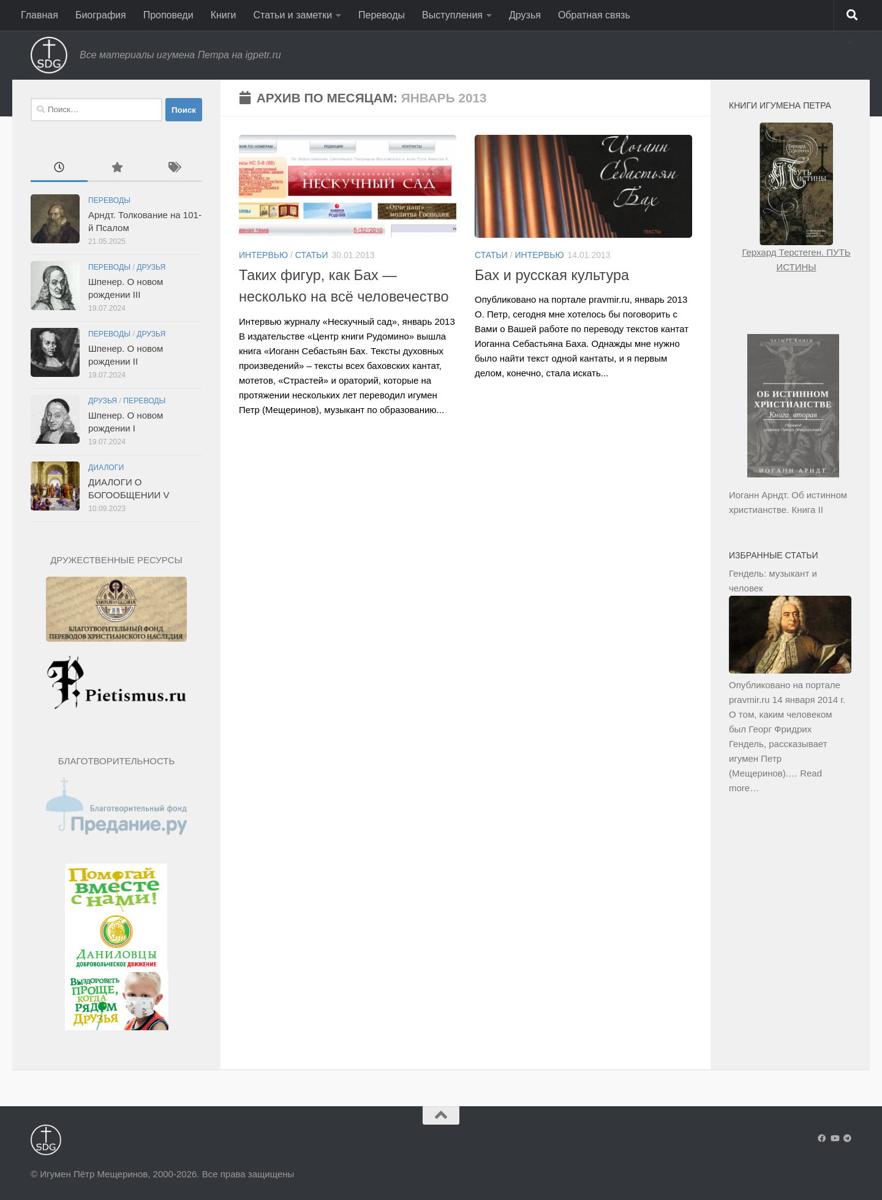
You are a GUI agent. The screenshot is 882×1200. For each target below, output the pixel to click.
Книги (223, 15)
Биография (100, 15)
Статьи (311, 255)
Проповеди (168, 15)
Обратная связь (594, 15)
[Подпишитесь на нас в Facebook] (822, 1139)
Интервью (263, 255)
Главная (39, 15)
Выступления (452, 15)
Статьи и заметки (293, 15)
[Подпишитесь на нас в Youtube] (835, 1139)
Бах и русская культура (552, 275)
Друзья (525, 15)
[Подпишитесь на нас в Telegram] (847, 1139)
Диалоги (106, 467)
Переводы (381, 15)
